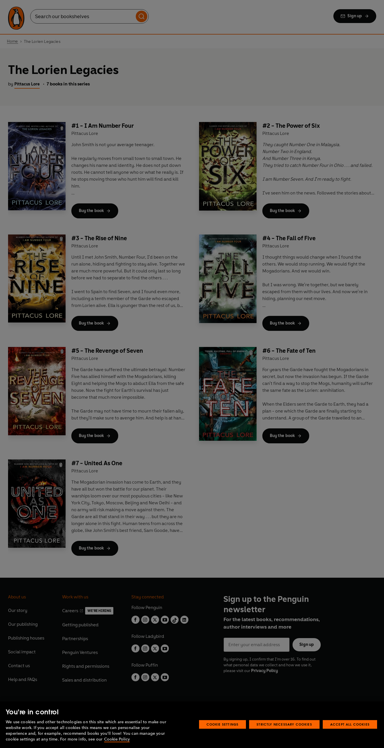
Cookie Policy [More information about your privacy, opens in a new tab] (117, 739)
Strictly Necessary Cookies (284, 724)
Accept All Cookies (350, 724)
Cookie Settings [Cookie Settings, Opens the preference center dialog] (223, 724)
